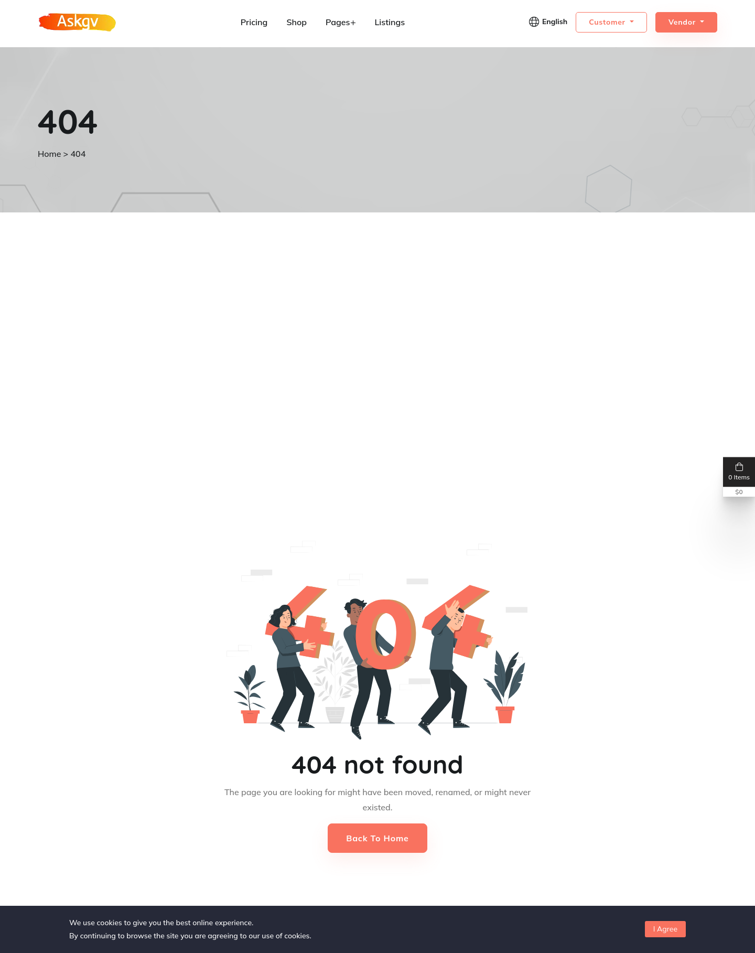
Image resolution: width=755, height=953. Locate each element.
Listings (389, 22)
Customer (608, 22)
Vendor (683, 22)
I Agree (665, 929)
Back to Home (377, 838)
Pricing (254, 22)
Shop (296, 22)
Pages (340, 22)
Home (49, 153)
